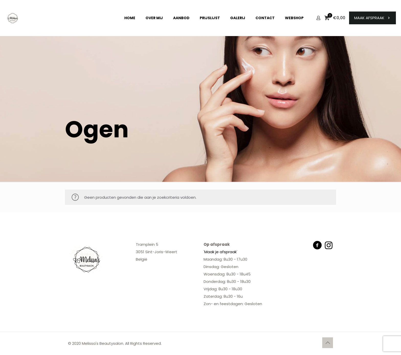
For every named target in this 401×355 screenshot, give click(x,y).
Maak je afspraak (220, 251)
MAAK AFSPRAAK (372, 17)
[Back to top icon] (327, 342)
